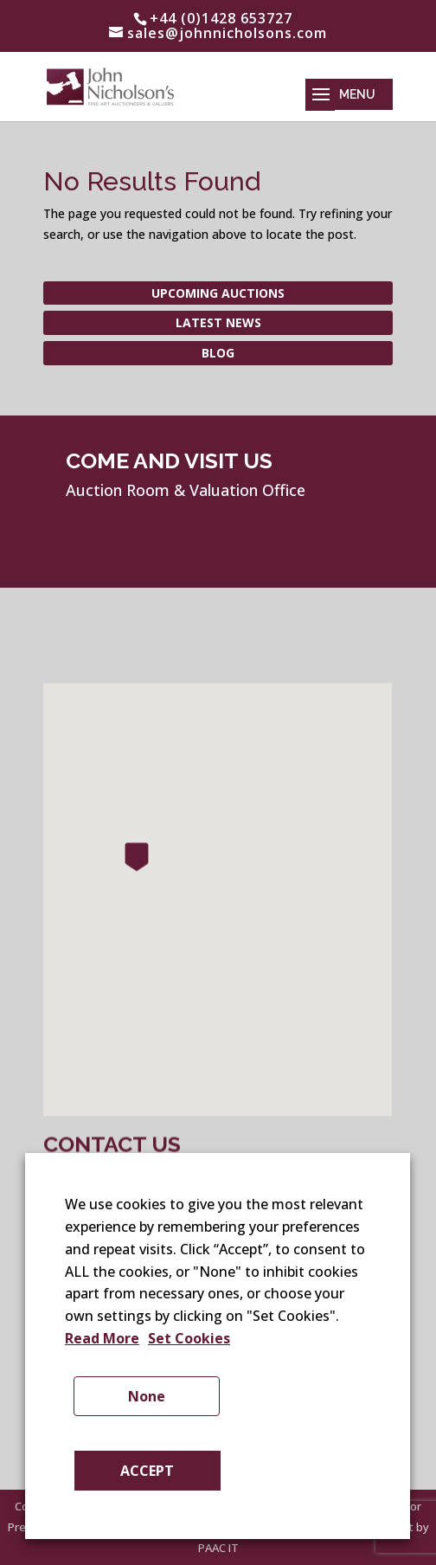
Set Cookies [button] (189, 1338)
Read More (102, 1338)
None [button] (146, 1396)
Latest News (218, 322)
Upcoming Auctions (218, 293)
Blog (218, 353)
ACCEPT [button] (147, 1470)
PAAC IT (218, 1547)
